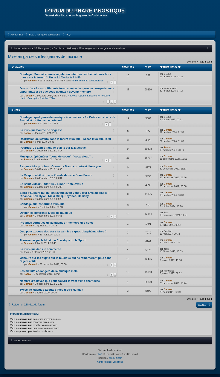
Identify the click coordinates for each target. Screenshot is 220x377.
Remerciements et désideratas (88, 83)
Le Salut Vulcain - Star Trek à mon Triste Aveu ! (51, 187)
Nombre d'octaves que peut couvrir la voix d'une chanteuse (60, 283)
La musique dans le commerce (40, 252)
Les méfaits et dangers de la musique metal (49, 274)
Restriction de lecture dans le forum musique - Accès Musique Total (65, 142)
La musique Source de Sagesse (41, 133)
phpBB (100, 357)
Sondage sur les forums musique (42, 207)
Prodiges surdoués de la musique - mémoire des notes (56, 225)
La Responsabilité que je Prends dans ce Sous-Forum (56, 178)
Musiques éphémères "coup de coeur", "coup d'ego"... (56, 159)
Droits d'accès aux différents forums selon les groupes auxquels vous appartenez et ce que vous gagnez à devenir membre (67, 93)
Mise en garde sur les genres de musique (45, 59)
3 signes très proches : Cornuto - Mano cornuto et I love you (60, 169)
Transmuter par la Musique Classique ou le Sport (53, 243)
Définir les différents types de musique (46, 216)
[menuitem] (15, 37)
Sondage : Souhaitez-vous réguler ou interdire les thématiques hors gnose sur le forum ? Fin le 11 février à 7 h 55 (65, 79)
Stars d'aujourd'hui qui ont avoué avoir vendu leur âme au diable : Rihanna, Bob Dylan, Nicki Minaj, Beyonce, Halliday (64, 197)
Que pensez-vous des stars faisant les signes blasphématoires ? (63, 234)
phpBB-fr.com (115, 361)
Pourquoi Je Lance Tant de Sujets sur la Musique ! (53, 151)
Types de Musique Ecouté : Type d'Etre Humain (51, 292)
